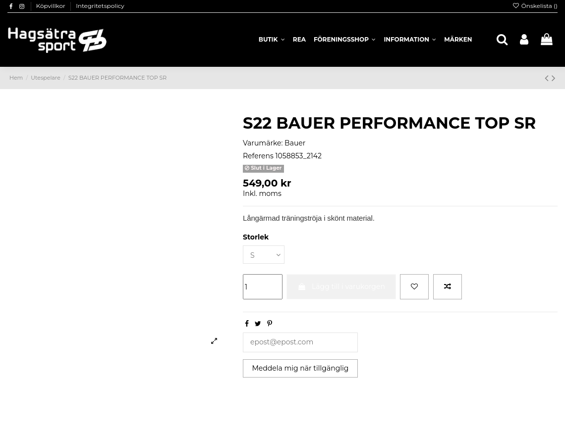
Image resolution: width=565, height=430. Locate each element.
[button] (410, 39)
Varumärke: (262, 143)
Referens (258, 155)
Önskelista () (535, 5)
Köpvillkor (51, 5)
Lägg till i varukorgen (341, 286)
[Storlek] (263, 254)
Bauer (294, 143)
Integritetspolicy (100, 5)
